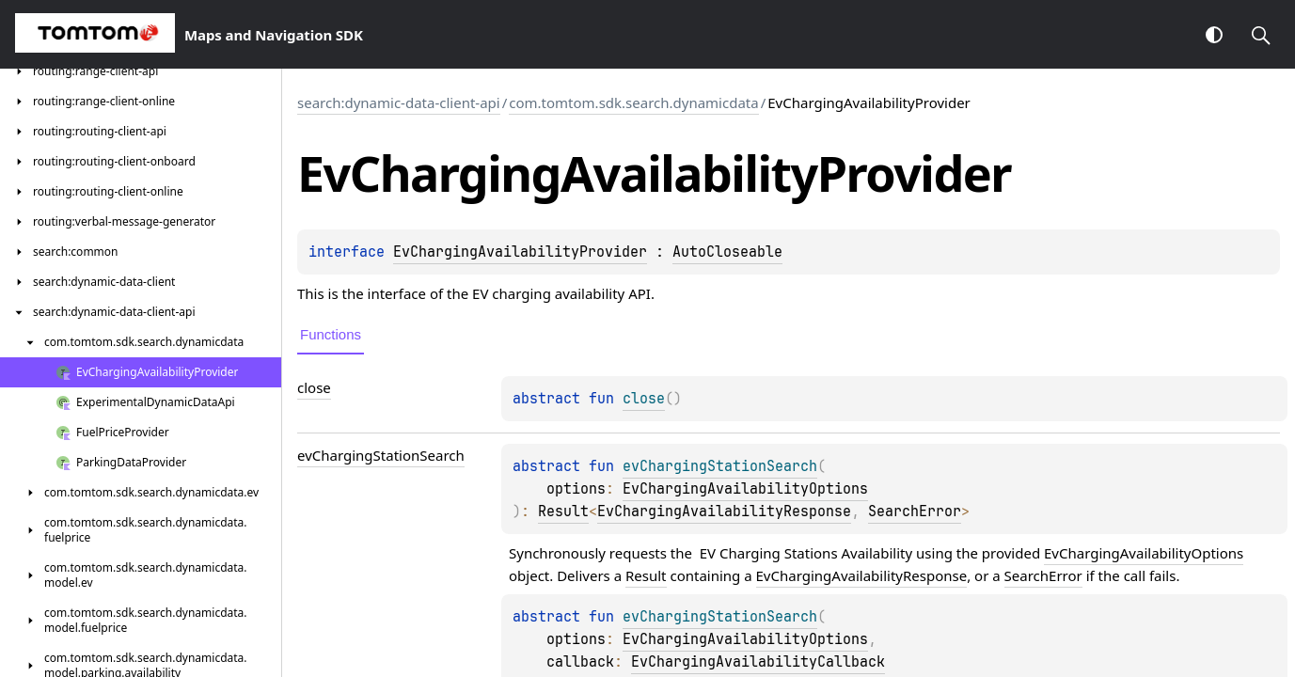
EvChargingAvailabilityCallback (758, 662)
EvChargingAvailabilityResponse (724, 511)
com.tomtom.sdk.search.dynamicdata (633, 102)
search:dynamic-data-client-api (398, 102)
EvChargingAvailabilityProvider (520, 252)
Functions (330, 334)
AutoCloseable (727, 252)
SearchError (914, 511)
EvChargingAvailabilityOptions (745, 489)
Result (563, 511)
